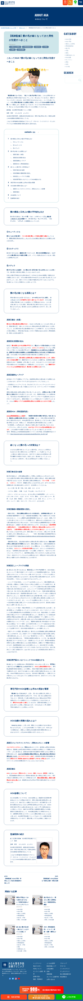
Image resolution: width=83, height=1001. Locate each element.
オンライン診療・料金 (39, 973)
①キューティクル (18, 142)
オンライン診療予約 (53, 977)
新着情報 (49, 974)
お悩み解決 (50, 968)
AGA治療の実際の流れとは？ (19, 185)
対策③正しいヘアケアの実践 (21, 176)
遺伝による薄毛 (70, 44)
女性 (67, 64)
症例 (48, 971)
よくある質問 (51, 963)
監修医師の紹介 (15, 198)
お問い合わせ (51, 979)
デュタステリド (65, 971)
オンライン (69, 59)
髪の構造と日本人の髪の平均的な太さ (21, 139)
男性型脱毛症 (69, 46)
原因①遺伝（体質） (19, 154)
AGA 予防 (68, 41)
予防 (67, 50)
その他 (68, 66)
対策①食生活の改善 (19, 170)
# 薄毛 (12, 49)
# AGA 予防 (19, 911)
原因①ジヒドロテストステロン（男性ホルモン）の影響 (29, 189)
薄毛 (67, 53)
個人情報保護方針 (65, 974)
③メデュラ (16, 148)
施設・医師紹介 (38, 979)
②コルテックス (17, 145)
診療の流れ (36, 976)
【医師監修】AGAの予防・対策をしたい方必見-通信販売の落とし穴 (12, 881)
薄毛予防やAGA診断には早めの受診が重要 (23, 182)
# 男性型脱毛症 (27, 47)
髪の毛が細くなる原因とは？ (19, 151)
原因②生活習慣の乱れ (19, 157)
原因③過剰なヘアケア (19, 160)
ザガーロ (63, 966)
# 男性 (24, 951)
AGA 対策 (68, 39)
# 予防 (45, 47)
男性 (67, 62)
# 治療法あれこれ (21, 949)
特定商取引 (63, 977)
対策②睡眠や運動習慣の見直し (22, 173)
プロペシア (63, 963)
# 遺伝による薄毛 (15, 47)
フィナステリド (65, 968)
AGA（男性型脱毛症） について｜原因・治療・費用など (50, 929)
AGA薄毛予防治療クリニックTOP (8, 28)
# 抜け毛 (37, 47)
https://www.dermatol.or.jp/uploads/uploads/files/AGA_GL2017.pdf (29, 434)
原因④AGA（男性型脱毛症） (21, 164)
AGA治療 (68, 57)
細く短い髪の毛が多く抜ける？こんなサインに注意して (22, 929)
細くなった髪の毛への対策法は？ (20, 167)
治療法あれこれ (70, 55)
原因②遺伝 (16, 192)
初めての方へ (37, 966)
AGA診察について (16, 195)
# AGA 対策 (19, 909)
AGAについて (22, 28)
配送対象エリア (51, 966)
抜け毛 (68, 48)
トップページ (37, 963)
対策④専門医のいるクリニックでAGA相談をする (27, 179)
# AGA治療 (21, 49)
